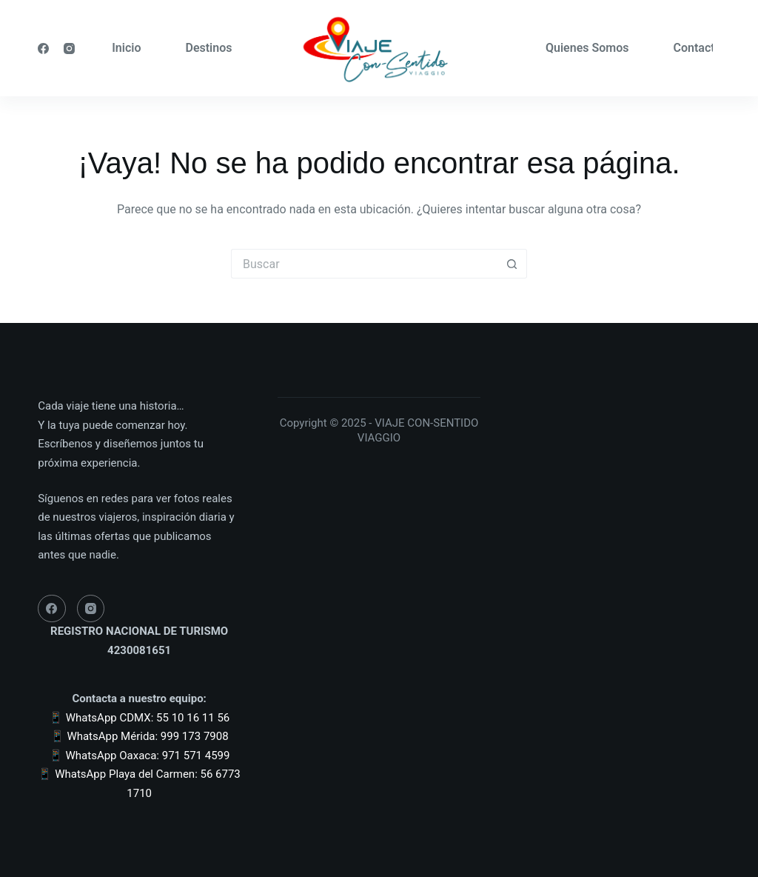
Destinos (208, 48)
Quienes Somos (587, 48)
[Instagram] (69, 48)
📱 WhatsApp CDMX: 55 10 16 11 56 (139, 717)
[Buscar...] (364, 264)
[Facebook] (43, 48)
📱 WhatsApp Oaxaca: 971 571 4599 (139, 755)
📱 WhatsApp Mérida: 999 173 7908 (139, 736)
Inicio (126, 48)
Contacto (697, 48)
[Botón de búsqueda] (512, 264)
